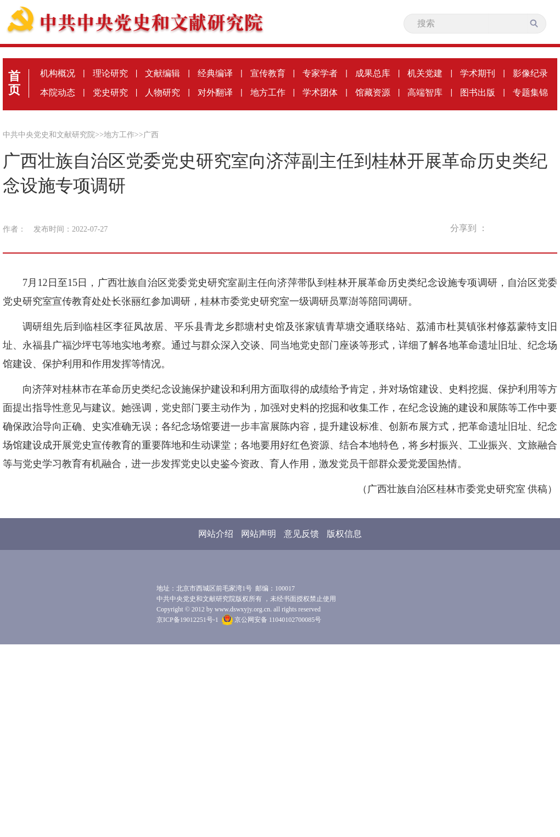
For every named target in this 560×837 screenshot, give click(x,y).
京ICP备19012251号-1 (187, 619)
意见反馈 (301, 533)
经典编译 (215, 73)
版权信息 (344, 533)
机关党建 (425, 73)
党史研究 (110, 92)
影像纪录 (530, 73)
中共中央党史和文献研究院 (49, 135)
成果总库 (372, 73)
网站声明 (258, 533)
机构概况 (57, 73)
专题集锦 (530, 92)
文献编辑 (162, 73)
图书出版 (477, 92)
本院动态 (57, 92)
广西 (151, 135)
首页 (14, 83)
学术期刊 (477, 73)
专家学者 (320, 73)
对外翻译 (215, 92)
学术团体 (320, 92)
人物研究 (162, 92)
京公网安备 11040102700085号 (272, 619)
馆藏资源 (372, 92)
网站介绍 (215, 533)
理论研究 (110, 73)
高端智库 (425, 92)
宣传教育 (267, 73)
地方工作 (267, 92)
